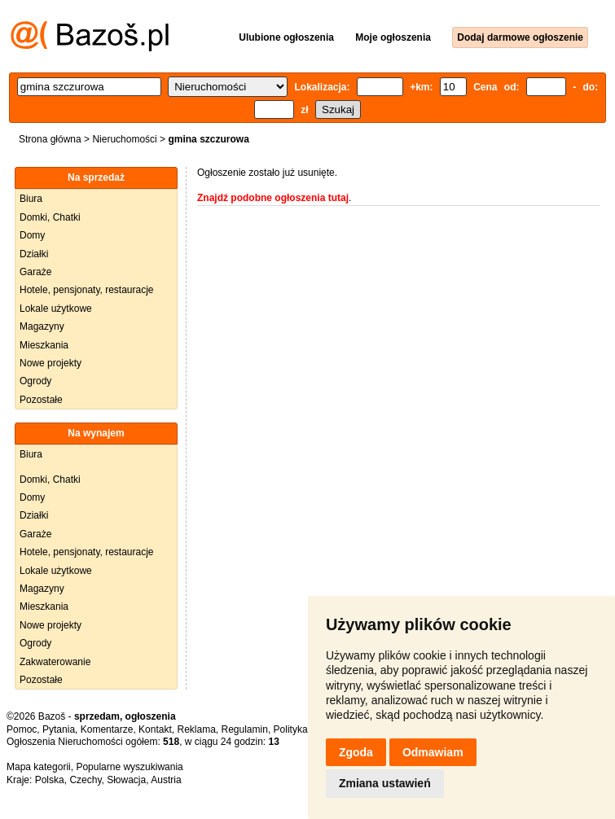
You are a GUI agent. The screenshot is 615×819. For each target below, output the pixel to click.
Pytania (58, 729)
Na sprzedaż (96, 177)
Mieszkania (44, 345)
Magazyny (42, 326)
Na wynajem (96, 433)
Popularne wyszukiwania (129, 767)
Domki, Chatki (50, 217)
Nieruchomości (124, 139)
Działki (34, 254)
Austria (166, 780)
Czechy (85, 780)
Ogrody (35, 381)
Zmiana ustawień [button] (385, 783)
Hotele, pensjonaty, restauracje (87, 290)
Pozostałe (41, 399)
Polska (49, 780)
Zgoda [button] (356, 752)
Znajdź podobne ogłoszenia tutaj (273, 198)
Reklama (196, 729)
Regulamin (245, 729)
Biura (31, 198)
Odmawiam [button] (432, 752)
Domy (32, 235)
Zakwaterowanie (55, 662)
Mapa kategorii (39, 767)
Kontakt (155, 729)
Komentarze (107, 729)
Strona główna (50, 139)
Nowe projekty (50, 363)
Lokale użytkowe (56, 308)
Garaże (35, 272)
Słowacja (126, 780)
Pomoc (22, 729)
